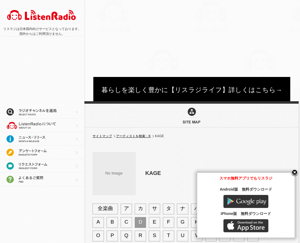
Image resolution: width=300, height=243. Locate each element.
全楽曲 (105, 208)
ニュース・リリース (42, 139)
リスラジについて (42, 125)
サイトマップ (102, 136)
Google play (245, 201)
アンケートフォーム (42, 152)
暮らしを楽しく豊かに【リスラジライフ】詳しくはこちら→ (191, 89)
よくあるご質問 (42, 179)
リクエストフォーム (42, 166)
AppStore (245, 225)
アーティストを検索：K (133, 136)
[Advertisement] (185, 38)
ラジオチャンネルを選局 (42, 112)
